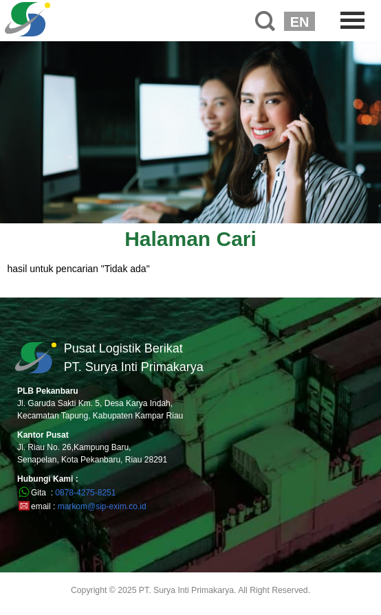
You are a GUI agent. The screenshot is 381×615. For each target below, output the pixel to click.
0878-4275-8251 (85, 492)
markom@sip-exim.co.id (102, 506)
